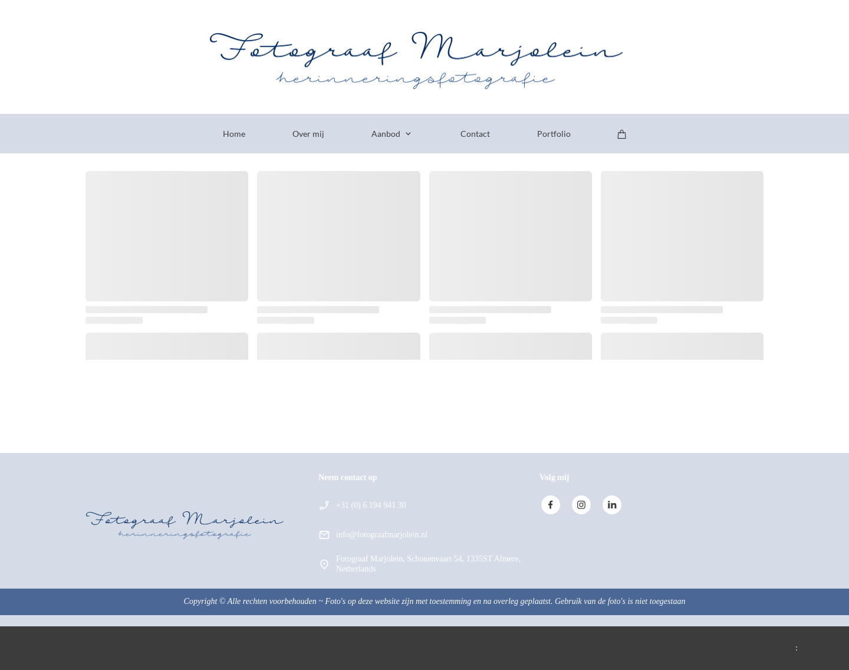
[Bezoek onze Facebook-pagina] (550, 504)
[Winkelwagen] (622, 134)
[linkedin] (612, 504)
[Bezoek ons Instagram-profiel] (581, 504)
